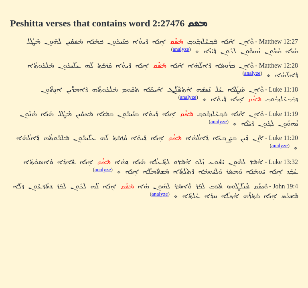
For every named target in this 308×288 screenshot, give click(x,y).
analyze (181, 49)
